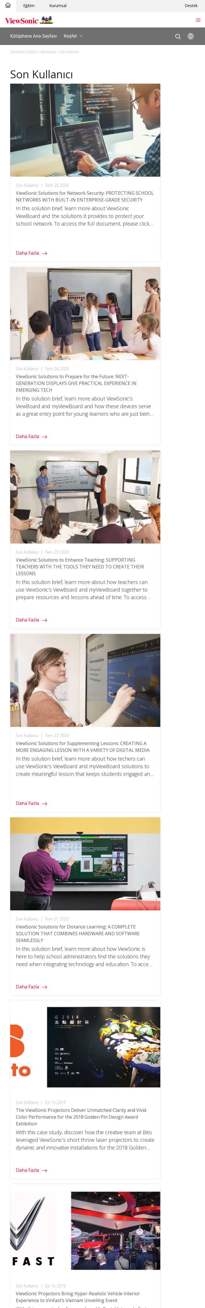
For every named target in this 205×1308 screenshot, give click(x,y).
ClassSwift (113, 927)
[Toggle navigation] (198, 19)
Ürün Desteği (21, 1152)
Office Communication (125, 1029)
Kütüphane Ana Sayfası (33, 35)
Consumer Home (25, 1077)
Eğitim (28, 5)
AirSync (110, 945)
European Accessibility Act (128, 1239)
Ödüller (110, 1161)
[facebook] (116, 861)
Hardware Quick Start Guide (35, 1196)
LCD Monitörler (23, 910)
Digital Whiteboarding (124, 1046)
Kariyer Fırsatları (118, 1204)
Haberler (111, 1170)
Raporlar (111, 1121)
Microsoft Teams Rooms (127, 1055)
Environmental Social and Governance (140, 1152)
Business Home (118, 1002)
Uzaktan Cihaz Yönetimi (126, 1037)
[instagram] (137, 861)
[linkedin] (160, 861)
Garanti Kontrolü (24, 1178)
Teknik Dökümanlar (122, 1112)
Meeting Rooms (118, 1011)
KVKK (108, 1222)
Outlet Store (20, 971)
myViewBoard (116, 910)
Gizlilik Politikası (67, 1265)
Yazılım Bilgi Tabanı (26, 1204)
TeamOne (113, 936)
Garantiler (18, 1170)
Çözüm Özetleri (118, 1095)
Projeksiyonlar (22, 919)
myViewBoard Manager (125, 919)
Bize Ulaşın (18, 1187)
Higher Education (25, 1029)
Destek (191, 5)
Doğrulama (19, 1020)
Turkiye (107, 875)
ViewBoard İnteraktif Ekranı (34, 927)
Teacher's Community (29, 1037)
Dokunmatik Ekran (25, 1011)
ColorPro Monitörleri (28, 962)
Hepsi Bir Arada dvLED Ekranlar (38, 936)
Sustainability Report (123, 1178)
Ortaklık (110, 1231)
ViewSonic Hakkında (122, 1143)
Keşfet (74, 36)
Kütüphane (114, 1077)
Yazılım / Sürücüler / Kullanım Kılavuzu (44, 1161)
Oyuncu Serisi (22, 954)
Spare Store (20, 980)
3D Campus (19, 1046)
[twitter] (127, 861)
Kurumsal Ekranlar (26, 945)
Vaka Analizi (114, 1086)
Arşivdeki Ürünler (24, 1213)
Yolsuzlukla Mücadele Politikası (133, 1213)
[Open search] (178, 35)
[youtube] (149, 861)
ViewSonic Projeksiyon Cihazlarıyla (41, 1112)
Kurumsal (57, 5)
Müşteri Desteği (23, 1143)
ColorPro (17, 1086)
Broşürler (112, 1103)
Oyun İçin (17, 1095)
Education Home (24, 1002)
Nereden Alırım (117, 1196)
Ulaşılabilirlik (127, 1265)
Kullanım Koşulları (99, 1265)
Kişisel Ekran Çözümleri (30, 1103)
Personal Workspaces (124, 1020)
